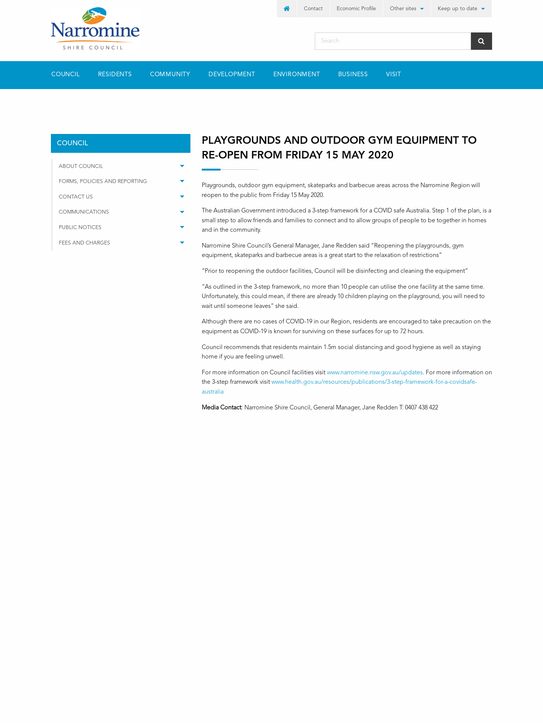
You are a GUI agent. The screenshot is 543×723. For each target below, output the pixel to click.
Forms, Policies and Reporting (103, 181)
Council (65, 75)
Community (170, 75)
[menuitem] (287, 8)
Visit (393, 75)
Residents (115, 75)
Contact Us (76, 197)
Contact (313, 8)
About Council (81, 166)
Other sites (403, 8)
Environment (296, 75)
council (97, 102)
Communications (84, 212)
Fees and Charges (84, 243)
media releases (147, 102)
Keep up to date (457, 8)
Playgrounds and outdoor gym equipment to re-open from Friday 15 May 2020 (285, 102)
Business (353, 75)
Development (232, 75)
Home (58, 102)
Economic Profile (356, 8)
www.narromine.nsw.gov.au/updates (375, 373)
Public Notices (80, 227)
